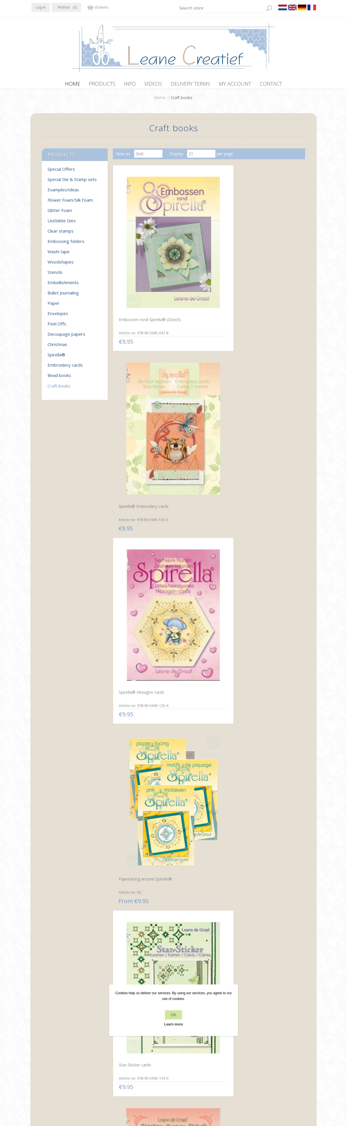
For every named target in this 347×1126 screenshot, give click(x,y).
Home (159, 100)
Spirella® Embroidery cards (206, 250)
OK (173, 1015)
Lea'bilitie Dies (62, 223)
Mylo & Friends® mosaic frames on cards (268, 927)
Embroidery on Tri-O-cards (142, 699)
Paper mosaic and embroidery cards (134, 927)
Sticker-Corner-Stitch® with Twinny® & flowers (269, 365)
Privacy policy (115, 1040)
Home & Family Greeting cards (267, 590)
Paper (54, 306)
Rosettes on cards (261, 699)
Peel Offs (57, 326)
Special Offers (61, 172)
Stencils (55, 275)
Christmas (57, 347)
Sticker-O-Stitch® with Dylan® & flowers (137, 477)
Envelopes (58, 316)
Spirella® (56, 357)
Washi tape (59, 254)
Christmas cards (196, 587)
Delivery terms (116, 1061)
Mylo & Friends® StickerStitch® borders (265, 477)
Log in (41, 7)
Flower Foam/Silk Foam (70, 203)
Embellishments (63, 285)
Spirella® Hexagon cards (267, 249)
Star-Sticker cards (197, 362)
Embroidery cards (65, 368)
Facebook (37, 1039)
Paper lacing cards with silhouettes (265, 815)
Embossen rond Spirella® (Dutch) (140, 252)
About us (111, 1051)
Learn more (173, 1024)
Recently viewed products (270, 1040)
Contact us (185, 1040)
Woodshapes (61, 265)
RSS (60, 1039)
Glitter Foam (60, 213)
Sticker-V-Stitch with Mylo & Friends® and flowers (206, 477)
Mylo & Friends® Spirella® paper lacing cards (205, 927)
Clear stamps (61, 234)
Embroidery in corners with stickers (205, 702)
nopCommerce (138, 1095)
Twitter (48, 1039)
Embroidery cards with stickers (201, 814)
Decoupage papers (66, 337)
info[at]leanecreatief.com (55, 1063)
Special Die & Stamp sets (72, 182)
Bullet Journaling (63, 295)
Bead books (59, 378)
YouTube (71, 1039)
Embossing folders (66, 244)
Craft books (59, 389)
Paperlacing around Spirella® (144, 362)
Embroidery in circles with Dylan (140, 815)
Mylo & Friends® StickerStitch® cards (135, 590)
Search (253, 1051)
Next (222, 974)
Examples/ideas (63, 192)
